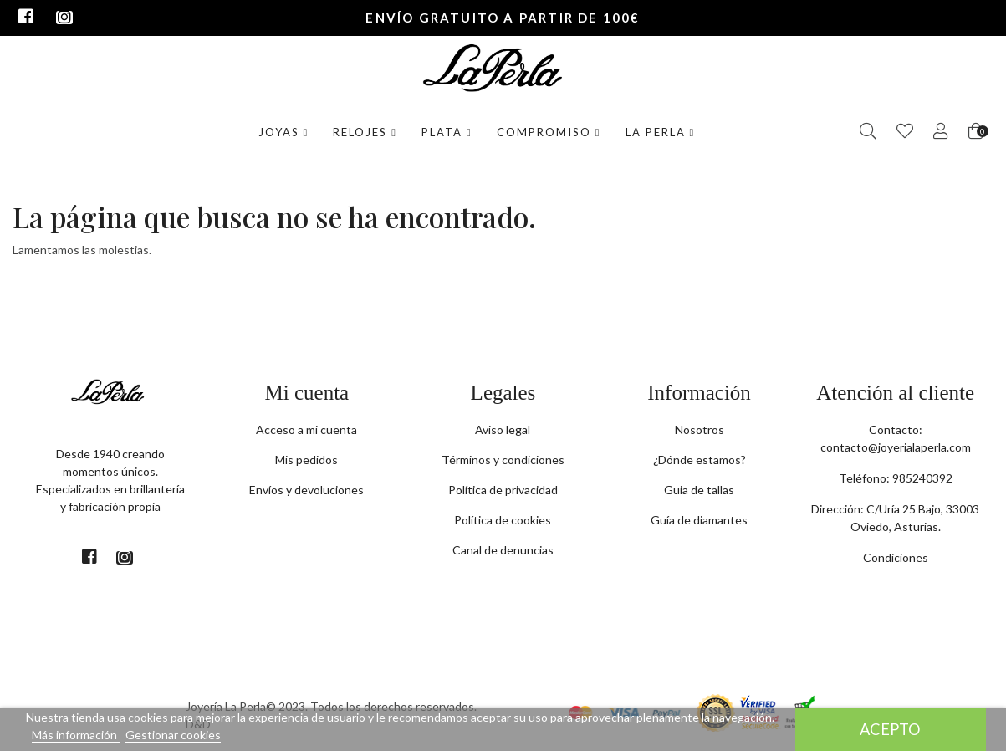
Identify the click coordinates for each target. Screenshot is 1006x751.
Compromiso (549, 132)
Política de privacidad (503, 490)
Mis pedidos (306, 459)
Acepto (890, 729)
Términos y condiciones (503, 459)
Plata (446, 132)
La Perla (661, 132)
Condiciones (895, 557)
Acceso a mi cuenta (306, 429)
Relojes (365, 132)
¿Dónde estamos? (699, 459)
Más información (76, 735)
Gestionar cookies (173, 735)
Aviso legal (502, 429)
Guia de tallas (699, 490)
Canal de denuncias (503, 550)
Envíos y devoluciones (306, 490)
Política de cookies (502, 520)
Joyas (283, 132)
